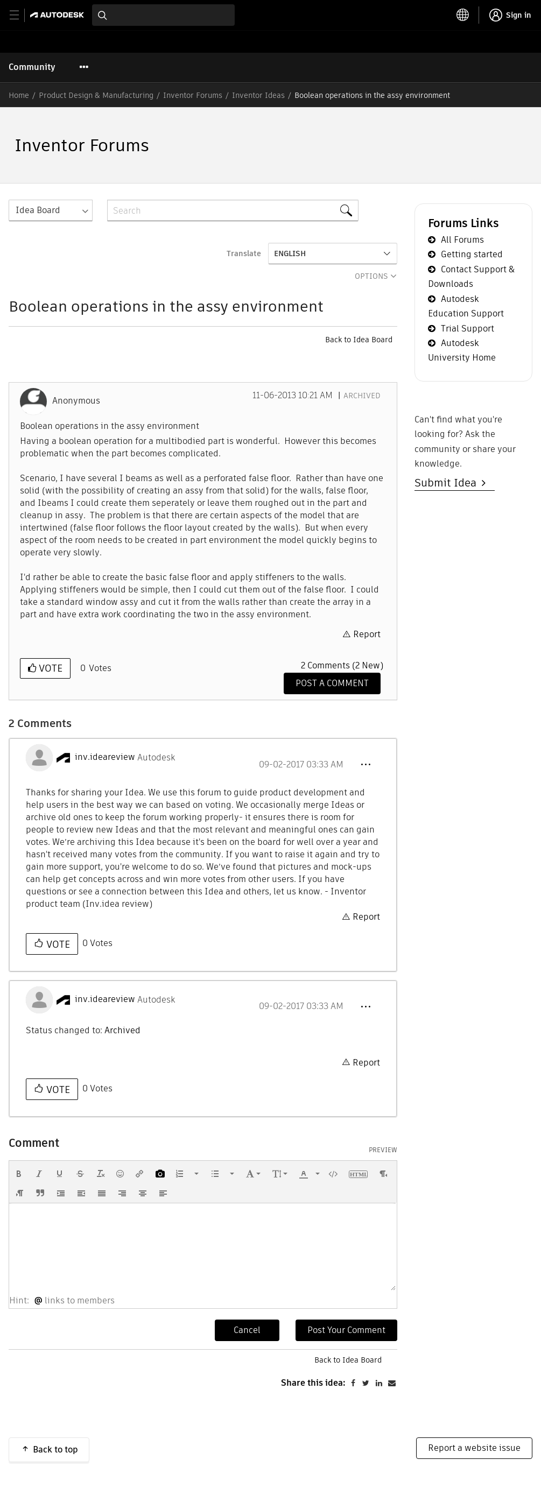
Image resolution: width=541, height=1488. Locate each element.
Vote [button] (49, 668)
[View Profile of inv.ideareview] (105, 757)
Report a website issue (474, 1448)
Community (32, 67)
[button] (365, 765)
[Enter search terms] (163, 15)
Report (367, 634)
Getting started (472, 254)
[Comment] (332, 683)
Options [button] (371, 276)
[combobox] (163, 15)
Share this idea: (313, 1383)
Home (19, 95)
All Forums (462, 240)
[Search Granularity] (51, 210)
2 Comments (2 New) (342, 665)
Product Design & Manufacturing (96, 95)
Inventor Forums (192, 95)
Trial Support (467, 328)
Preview (383, 1150)
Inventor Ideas (258, 95)
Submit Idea (448, 482)
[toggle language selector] (463, 15)
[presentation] (19, 1173)
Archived (362, 395)
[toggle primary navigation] (20, 15)
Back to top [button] (55, 1449)
